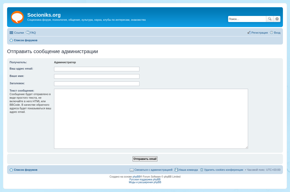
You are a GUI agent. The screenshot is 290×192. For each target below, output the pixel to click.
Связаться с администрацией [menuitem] (153, 169)
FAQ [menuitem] (33, 32)
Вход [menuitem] (277, 32)
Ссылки (19, 32)
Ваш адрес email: (21, 68)
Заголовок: (17, 83)
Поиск (270, 19)
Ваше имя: (17, 75)
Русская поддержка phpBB (144, 179)
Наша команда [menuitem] (188, 169)
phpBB (136, 176)
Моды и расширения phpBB (145, 182)
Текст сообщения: (22, 90)
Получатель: (18, 62)
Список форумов (25, 169)
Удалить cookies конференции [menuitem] (223, 169)
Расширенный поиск (277, 19)
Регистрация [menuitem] (260, 32)
